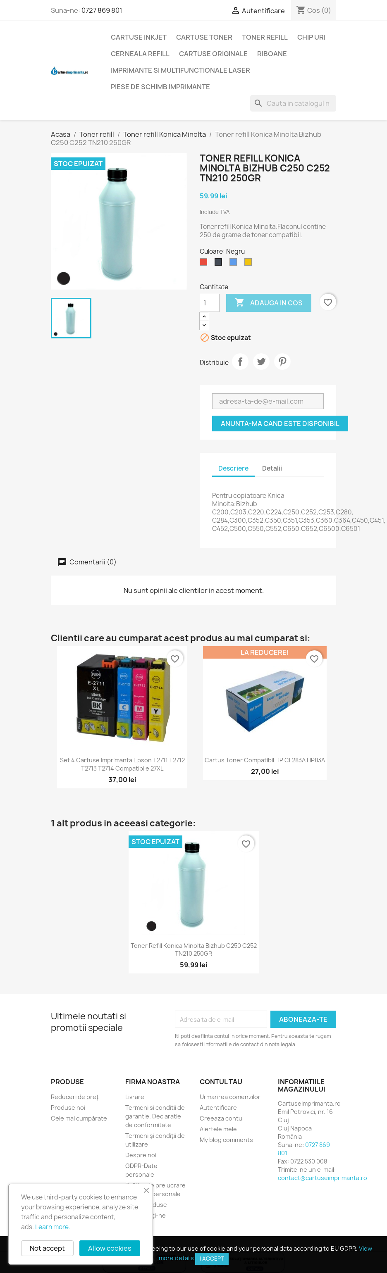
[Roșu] (205, 264)
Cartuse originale (213, 53)
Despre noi (140, 1155)
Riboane (272, 53)
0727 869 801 (101, 10)
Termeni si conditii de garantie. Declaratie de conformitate (155, 1116)
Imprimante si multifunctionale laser (180, 70)
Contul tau (221, 1081)
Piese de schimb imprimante (160, 86)
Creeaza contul (222, 1118)
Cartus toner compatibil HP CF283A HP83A (265, 760)
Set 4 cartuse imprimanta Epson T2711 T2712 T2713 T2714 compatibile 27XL (122, 764)
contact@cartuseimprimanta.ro (322, 1178)
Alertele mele (218, 1129)
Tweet (261, 361)
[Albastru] (234, 264)
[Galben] (249, 264)
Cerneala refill (140, 53)
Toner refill (265, 37)
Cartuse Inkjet (139, 37)
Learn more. (52, 1227)
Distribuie (240, 361)
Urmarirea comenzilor (230, 1097)
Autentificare (218, 1107)
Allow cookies (109, 1248)
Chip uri (311, 37)
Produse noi (68, 1107)
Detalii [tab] (272, 468)
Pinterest (282, 361)
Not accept (47, 1248)
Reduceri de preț (75, 1097)
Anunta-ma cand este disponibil (280, 423)
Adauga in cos (269, 302)
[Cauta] (293, 103)
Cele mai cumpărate (79, 1118)
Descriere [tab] (233, 468)
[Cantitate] (210, 303)
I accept (212, 1258)
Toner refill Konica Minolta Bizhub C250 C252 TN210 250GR (194, 950)
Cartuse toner (204, 37)
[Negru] (220, 264)
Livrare (134, 1097)
